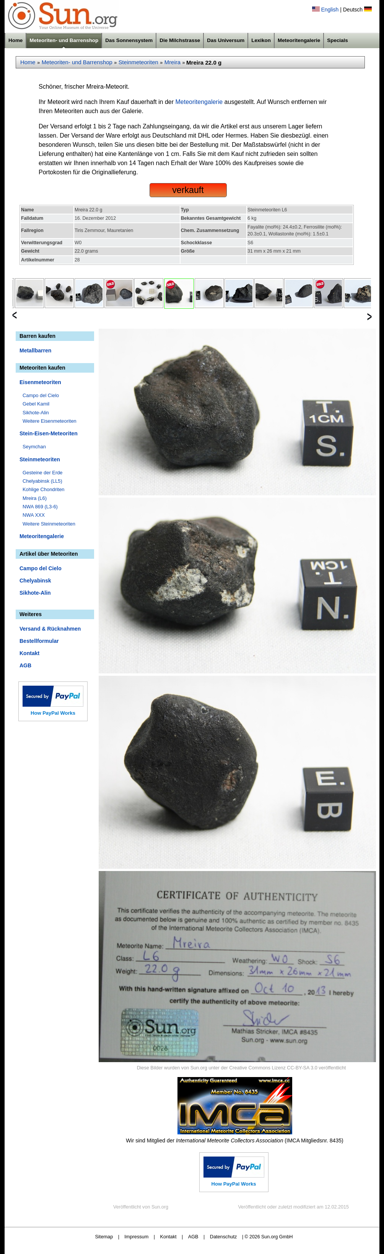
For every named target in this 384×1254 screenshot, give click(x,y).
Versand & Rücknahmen (50, 629)
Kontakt (29, 653)
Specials (337, 40)
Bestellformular (39, 641)
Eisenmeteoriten (40, 382)
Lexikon (261, 40)
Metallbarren (35, 350)
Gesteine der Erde (43, 472)
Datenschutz (223, 1236)
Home (15, 40)
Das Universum (225, 40)
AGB (25, 665)
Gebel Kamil (36, 404)
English (329, 9)
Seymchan (34, 446)
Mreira (172, 62)
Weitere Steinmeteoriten (49, 524)
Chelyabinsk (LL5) (42, 481)
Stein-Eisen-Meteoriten (49, 433)
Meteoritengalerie (299, 40)
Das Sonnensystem (129, 40)
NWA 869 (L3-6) (40, 506)
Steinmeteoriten (138, 62)
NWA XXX (34, 515)
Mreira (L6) (35, 498)
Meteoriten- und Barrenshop (63, 40)
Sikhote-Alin (36, 412)
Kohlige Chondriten (44, 489)
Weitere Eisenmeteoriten (49, 421)
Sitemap (104, 1236)
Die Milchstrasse (179, 40)
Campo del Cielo (41, 395)
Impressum (136, 1236)
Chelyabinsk (35, 581)
